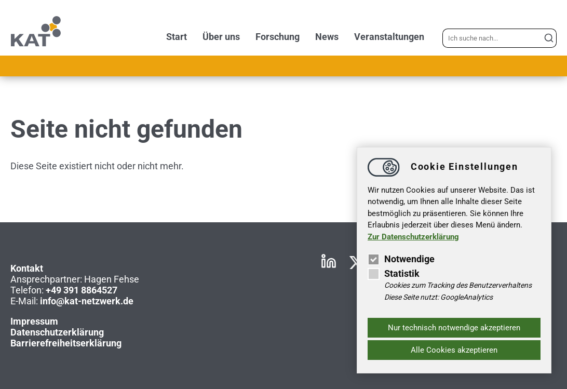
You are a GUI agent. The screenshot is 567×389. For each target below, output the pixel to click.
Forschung (277, 36)
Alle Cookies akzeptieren (454, 350)
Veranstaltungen (389, 36)
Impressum (34, 321)
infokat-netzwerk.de (86, 301)
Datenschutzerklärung (57, 332)
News (327, 36)
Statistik (394, 273)
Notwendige (401, 258)
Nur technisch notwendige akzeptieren (454, 327)
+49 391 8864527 (81, 290)
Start (176, 36)
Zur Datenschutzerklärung (413, 237)
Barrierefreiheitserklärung (66, 343)
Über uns (221, 36)
